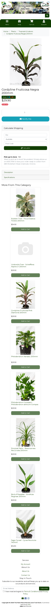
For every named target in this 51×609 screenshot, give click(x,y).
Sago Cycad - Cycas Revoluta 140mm (23, 541)
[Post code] (25, 144)
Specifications (9, 177)
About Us (25, 571)
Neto (29, 604)
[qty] (25, 135)
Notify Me (25, 119)
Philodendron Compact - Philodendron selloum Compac (24, 403)
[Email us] (23, 598)
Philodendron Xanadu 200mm (24, 356)
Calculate (25, 148)
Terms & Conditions (31, 592)
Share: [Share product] (8, 97)
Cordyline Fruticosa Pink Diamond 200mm (21, 311)
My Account (25, 564)
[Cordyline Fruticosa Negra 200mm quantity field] (25, 112)
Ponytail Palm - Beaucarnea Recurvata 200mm (23, 449)
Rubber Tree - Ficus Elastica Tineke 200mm (23, 220)
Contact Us (25, 575)
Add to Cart (25, 229)
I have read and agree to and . (25, 593)
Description (8, 172)
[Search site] (47, 15)
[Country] (25, 139)
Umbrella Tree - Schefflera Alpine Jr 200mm (22, 265)
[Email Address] (20, 588)
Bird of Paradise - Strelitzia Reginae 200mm (22, 495)
